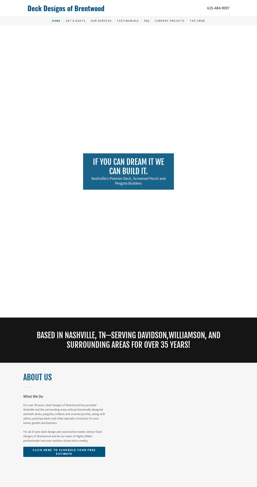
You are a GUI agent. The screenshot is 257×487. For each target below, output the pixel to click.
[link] (78, 10)
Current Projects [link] (170, 20)
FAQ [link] (147, 20)
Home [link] (56, 20)
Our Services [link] (101, 20)
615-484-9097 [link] (218, 8)
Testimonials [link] (128, 20)
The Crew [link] (197, 20)
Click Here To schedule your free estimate (64, 452)
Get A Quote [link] (76, 20)
